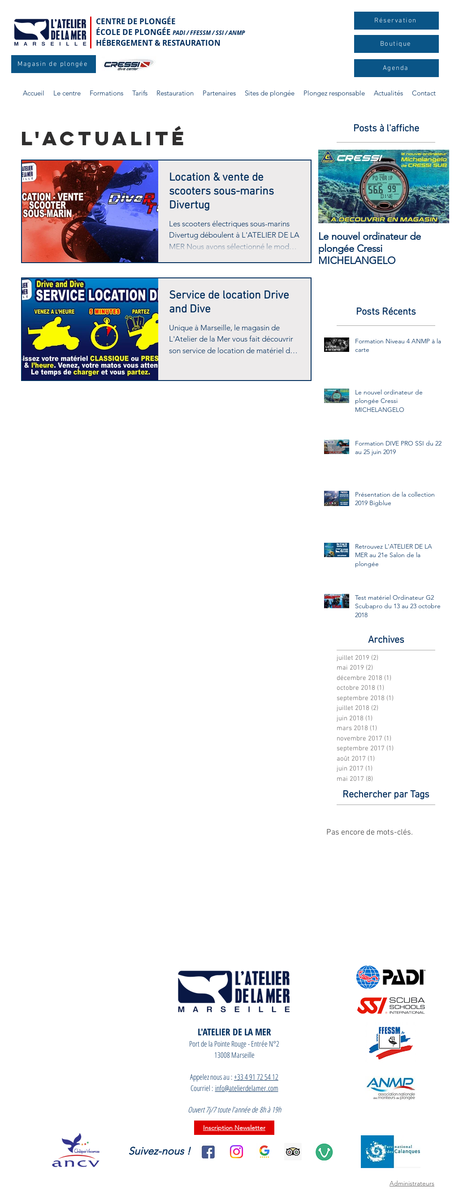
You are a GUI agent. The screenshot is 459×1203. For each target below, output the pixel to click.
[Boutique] (396, 44)
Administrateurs (412, 1183)
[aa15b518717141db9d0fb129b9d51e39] (293, 1151)
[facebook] (208, 1151)
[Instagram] (236, 1151)
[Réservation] (396, 21)
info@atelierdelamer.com (246, 1088)
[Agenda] (396, 68)
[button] (106, 93)
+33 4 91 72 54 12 (256, 1077)
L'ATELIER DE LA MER (234, 1032)
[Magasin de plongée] (53, 64)
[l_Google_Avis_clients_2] (264, 1151)
